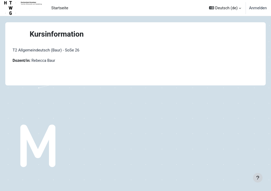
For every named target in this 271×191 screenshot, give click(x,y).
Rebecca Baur (51, 60)
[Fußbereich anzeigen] (258, 178)
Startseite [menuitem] (59, 8)
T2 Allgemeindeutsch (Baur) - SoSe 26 (53, 50)
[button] (225, 8)
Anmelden (258, 8)
